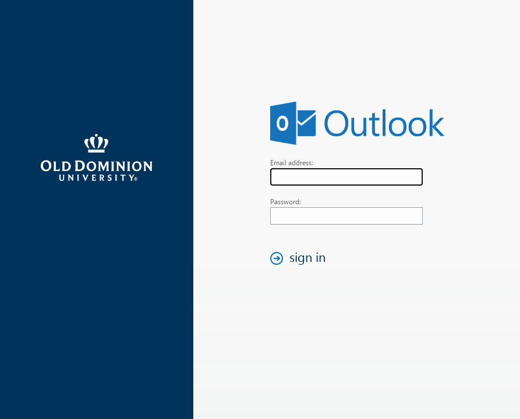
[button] (301, 258)
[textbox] (346, 177)
